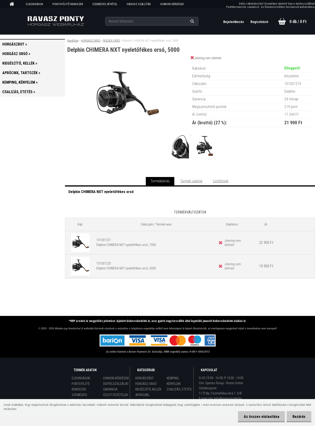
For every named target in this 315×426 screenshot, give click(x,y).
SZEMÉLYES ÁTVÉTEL (104, 4)
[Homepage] (13, 4)
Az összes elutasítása (261, 416)
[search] (198, 21)
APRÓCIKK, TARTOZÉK (142, 397)
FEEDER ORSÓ (111, 40)
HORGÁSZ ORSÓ (90, 40)
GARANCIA (110, 389)
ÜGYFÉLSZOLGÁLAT (116, 384)
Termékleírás (160, 181)
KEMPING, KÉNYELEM (173, 381)
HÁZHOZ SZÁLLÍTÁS (139, 4)
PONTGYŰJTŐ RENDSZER (67, 4)
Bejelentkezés (234, 22)
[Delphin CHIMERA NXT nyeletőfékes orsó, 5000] (127, 64)
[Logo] (56, 21)
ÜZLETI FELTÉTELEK (115, 395)
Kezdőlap (72, 40)
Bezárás (298, 416)
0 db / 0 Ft (297, 21)
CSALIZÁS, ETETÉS (179, 389)
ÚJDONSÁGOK (34, 4)
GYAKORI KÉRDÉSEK (172, 4)
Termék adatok (191, 181)
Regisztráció (259, 22)
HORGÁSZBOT (144, 378)
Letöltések (220, 181)
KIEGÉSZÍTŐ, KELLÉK (148, 389)
